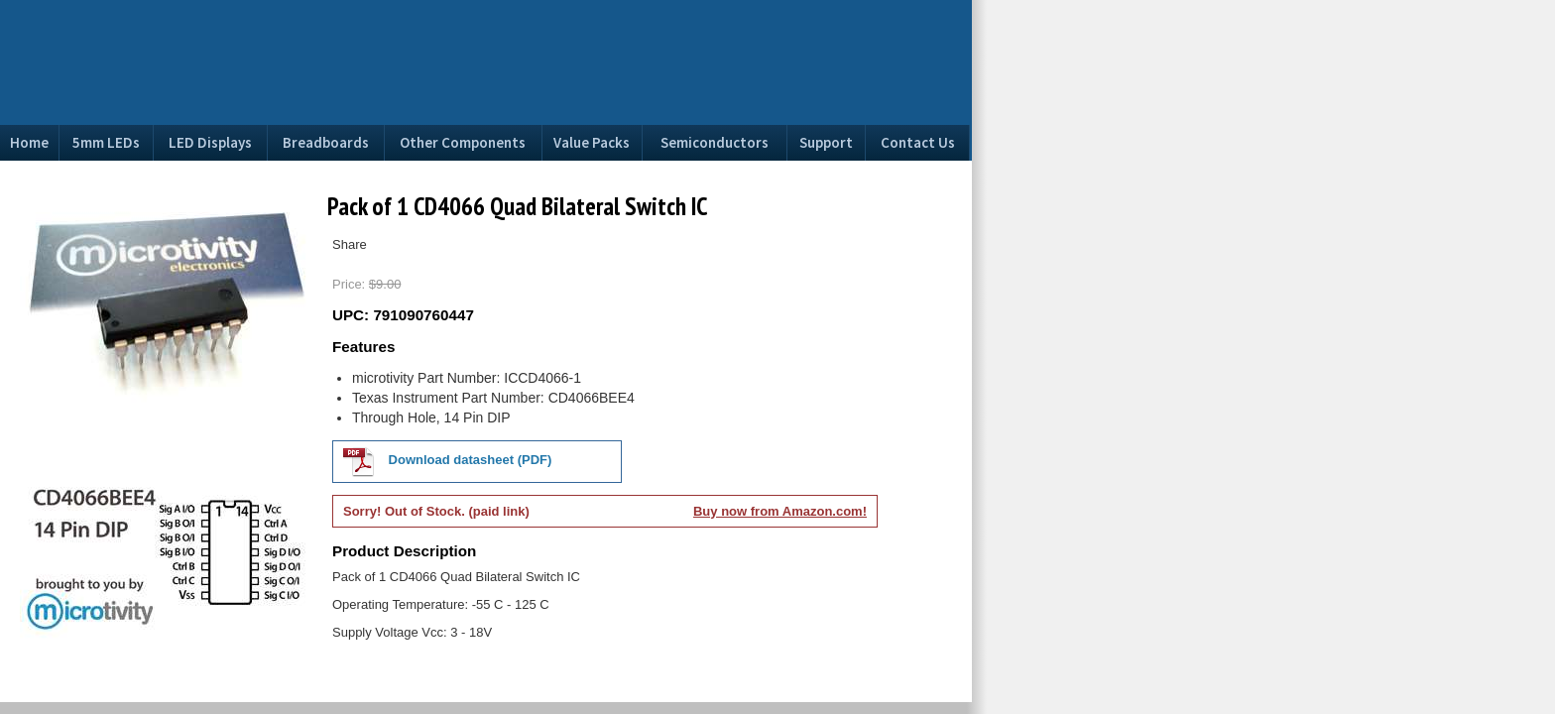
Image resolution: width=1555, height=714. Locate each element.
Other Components (463, 142)
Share (349, 244)
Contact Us (918, 142)
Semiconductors (714, 142)
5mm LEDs (106, 142)
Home (29, 142)
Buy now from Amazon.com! (780, 511)
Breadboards (326, 142)
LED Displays (210, 142)
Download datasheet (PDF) (447, 461)
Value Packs (591, 142)
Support (826, 142)
